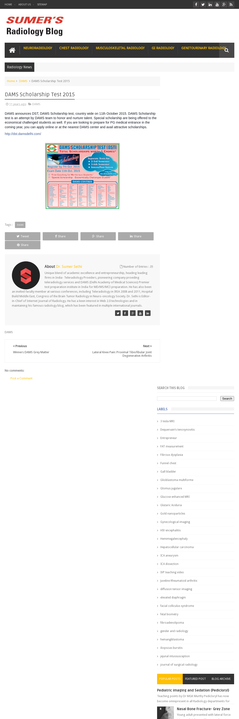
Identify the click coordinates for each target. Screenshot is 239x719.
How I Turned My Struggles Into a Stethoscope (196, 658)
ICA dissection (178, 254)
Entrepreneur (177, 129)
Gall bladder (176, 162)
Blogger (228, 711)
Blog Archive (222, 369)
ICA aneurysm (178, 246)
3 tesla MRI (176, 112)
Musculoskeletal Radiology (120, 48)
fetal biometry (178, 305)
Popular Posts (177, 369)
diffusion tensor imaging (184, 280)
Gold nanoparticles (181, 204)
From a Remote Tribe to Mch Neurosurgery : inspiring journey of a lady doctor (194, 647)
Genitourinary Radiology (203, 48)
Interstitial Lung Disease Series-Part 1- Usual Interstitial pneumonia (205, 476)
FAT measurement (180, 137)
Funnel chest (177, 154)
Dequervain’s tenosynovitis (186, 120)
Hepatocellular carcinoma (185, 238)
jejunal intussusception (183, 347)
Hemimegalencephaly (182, 229)
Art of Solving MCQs (179, 675)
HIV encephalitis (179, 221)
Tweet (19, 236)
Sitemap (42, 4)
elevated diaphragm (181, 288)
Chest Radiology (73, 48)
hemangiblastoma (180, 330)
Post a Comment (21, 374)
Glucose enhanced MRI (183, 187)
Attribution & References (74, 697)
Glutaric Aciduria (179, 196)
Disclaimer (40, 697)
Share (50, 236)
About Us (24, 4)
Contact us (222, 697)
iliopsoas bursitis (180, 338)
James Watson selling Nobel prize (193, 429)
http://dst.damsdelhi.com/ (23, 133)
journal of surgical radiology (187, 355)
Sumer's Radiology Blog (51, 711)
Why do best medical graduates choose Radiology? (202, 553)
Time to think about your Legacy (186, 667)
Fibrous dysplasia (180, 145)
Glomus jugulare (179, 179)
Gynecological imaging (183, 212)
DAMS (23, 81)
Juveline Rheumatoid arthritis (187, 271)
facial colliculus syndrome (185, 296)
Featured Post (199, 369)
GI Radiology (163, 48)
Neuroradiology (37, 48)
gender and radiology (183, 322)
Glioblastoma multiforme (185, 171)
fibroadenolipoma (180, 313)
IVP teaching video (180, 263)
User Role (16, 697)
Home (8, 4)
